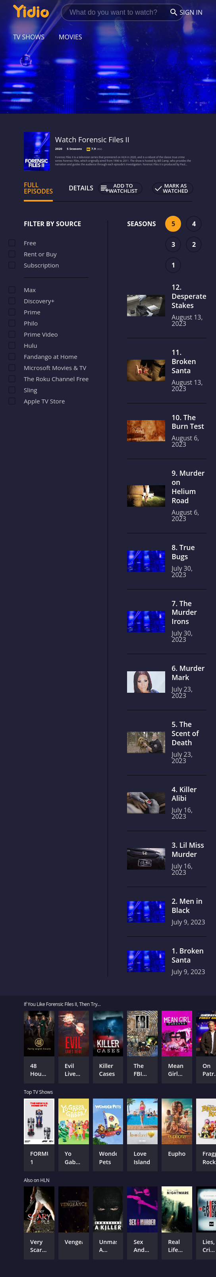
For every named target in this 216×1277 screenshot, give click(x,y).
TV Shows (28, 37)
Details (81, 188)
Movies (70, 37)
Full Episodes (38, 188)
